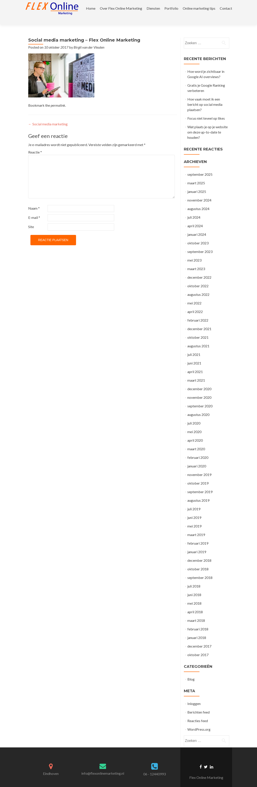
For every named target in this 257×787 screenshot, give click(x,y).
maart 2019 (196, 527)
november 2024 (199, 192)
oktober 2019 (198, 475)
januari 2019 (196, 544)
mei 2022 (194, 295)
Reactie (35, 144)
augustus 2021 (198, 338)
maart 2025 (196, 175)
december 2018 (199, 553)
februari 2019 (197, 535)
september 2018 (199, 570)
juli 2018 (193, 578)
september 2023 (199, 244)
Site (31, 219)
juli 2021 (193, 347)
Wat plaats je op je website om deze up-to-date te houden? (207, 124)
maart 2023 (196, 261)
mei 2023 (194, 252)
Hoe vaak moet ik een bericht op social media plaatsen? (204, 96)
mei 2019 (194, 518)
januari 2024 (196, 227)
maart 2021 (196, 372)
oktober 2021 (198, 330)
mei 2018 (194, 595)
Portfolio (171, 8)
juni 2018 (194, 587)
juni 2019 (194, 510)
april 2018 (195, 604)
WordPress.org (198, 721)
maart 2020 (196, 441)
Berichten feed (198, 704)
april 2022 (195, 304)
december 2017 (199, 638)
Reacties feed (197, 713)
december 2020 (199, 381)
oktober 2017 (198, 647)
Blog (191, 671)
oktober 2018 (198, 561)
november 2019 (199, 467)
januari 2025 (196, 184)
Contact (226, 8)
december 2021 (199, 321)
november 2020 (199, 390)
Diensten (153, 8)
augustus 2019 (198, 493)
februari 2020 (197, 450)
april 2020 (195, 432)
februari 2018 (197, 621)
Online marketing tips (199, 8)
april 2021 (195, 364)
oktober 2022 (198, 278)
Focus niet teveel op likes (206, 110)
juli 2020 (193, 415)
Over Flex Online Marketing (121, 8)
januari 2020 (196, 458)
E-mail (34, 210)
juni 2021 (194, 355)
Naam (34, 200)
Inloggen (194, 696)
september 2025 (199, 167)
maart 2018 (196, 613)
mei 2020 (194, 424)
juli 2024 (193, 209)
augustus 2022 (198, 287)
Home (90, 8)
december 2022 (199, 269)
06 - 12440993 (154, 766)
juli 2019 (193, 501)
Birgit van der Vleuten (89, 39)
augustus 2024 (198, 201)
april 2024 (195, 218)
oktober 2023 (198, 235)
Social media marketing (48, 116)
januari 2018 (196, 630)
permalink (58, 97)
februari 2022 (197, 312)
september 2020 (199, 398)
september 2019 (199, 484)
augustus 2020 (198, 407)
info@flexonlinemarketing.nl (102, 765)
